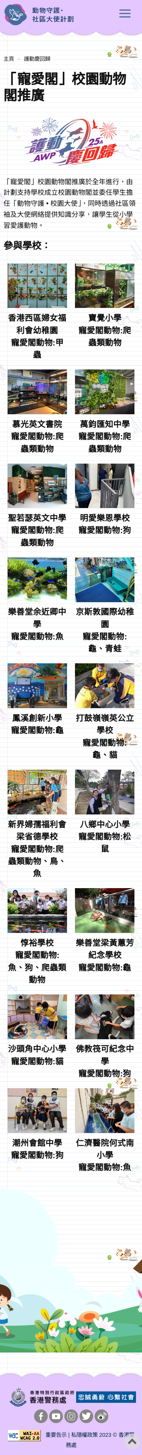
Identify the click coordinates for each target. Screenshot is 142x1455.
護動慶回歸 (37, 59)
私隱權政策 (84, 1435)
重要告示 (56, 1435)
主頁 (8, 59)
